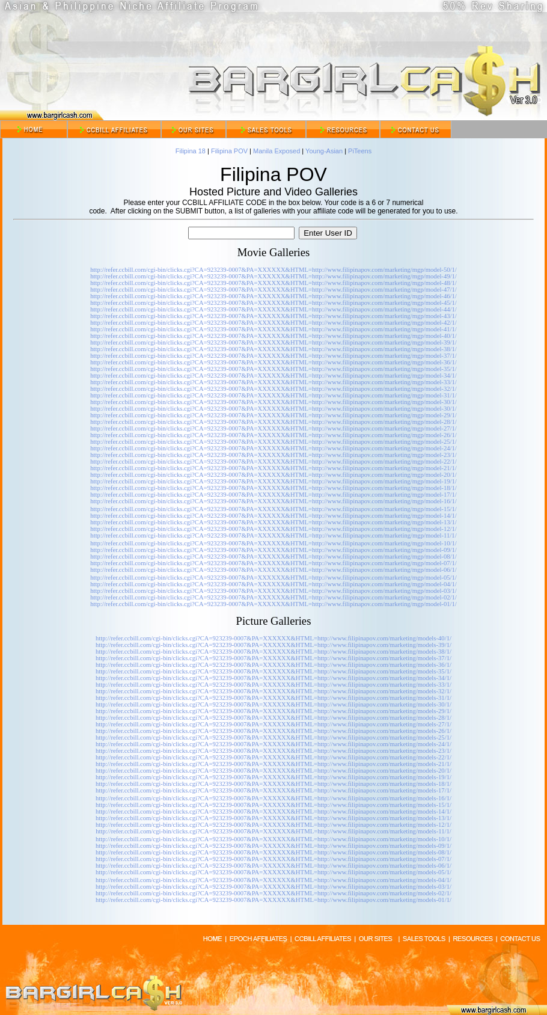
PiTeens (359, 151)
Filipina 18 (191, 151)
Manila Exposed (276, 151)
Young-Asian (324, 151)
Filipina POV (229, 151)
